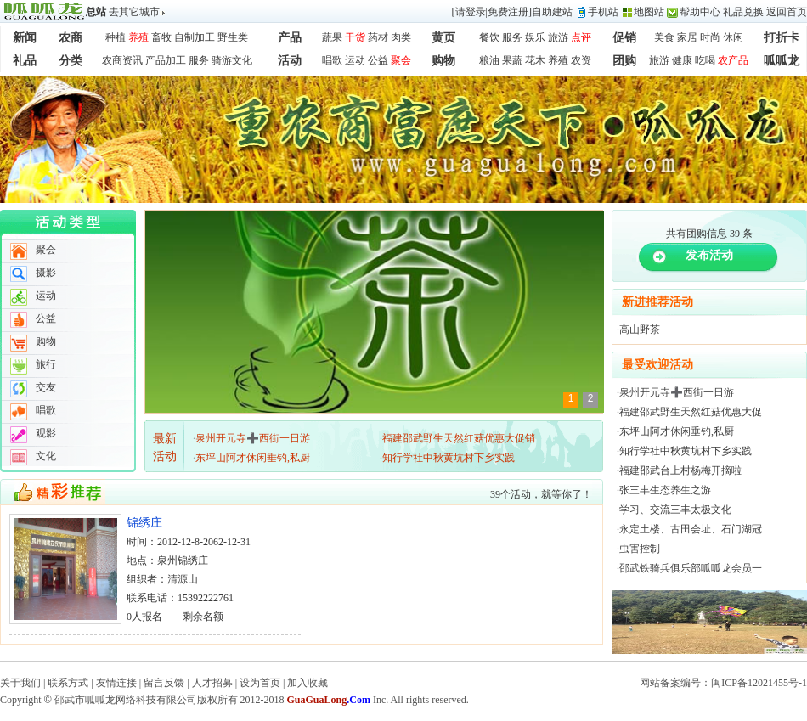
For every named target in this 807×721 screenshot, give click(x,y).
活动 (290, 60)
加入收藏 (307, 683)
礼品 (25, 60)
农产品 (733, 60)
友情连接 (116, 683)
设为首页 (260, 683)
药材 (378, 37)
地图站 (649, 12)
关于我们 (20, 683)
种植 (115, 37)
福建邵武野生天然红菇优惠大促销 (458, 438)
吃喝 (705, 60)
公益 (378, 60)
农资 (581, 60)
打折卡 (781, 37)
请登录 (470, 12)
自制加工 (194, 37)
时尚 (710, 37)
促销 (624, 37)
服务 (512, 37)
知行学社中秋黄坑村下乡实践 (448, 458)
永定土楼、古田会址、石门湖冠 (690, 529)
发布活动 (709, 255)
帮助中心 (700, 12)
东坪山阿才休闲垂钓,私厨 (252, 458)
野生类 (232, 37)
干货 (355, 37)
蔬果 (332, 37)
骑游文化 (232, 60)
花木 (535, 60)
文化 (46, 456)
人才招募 (212, 683)
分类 (70, 60)
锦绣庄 (144, 522)
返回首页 (786, 12)
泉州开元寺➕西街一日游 (252, 438)
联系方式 (68, 683)
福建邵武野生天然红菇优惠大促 (690, 412)
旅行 (46, 364)
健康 (682, 60)
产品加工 (165, 60)
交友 (46, 387)
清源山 (182, 579)
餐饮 (489, 37)
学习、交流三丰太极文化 (675, 509)
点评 (581, 37)
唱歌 (332, 60)
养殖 (138, 37)
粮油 (489, 60)
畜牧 (161, 37)
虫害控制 (639, 549)
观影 (46, 433)
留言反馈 (164, 683)
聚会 (401, 60)
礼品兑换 (743, 12)
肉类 (401, 37)
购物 (443, 60)
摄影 (46, 273)
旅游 (558, 37)
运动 (355, 60)
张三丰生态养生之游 (665, 490)
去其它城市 (134, 12)
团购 (624, 60)
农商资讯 (122, 60)
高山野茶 (639, 329)
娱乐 (535, 37)
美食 (664, 37)
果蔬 (512, 60)
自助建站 (552, 12)
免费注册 (508, 12)
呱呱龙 (781, 60)
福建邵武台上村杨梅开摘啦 (680, 470)
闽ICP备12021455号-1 (759, 683)
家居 (687, 37)
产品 (290, 37)
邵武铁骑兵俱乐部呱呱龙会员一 (690, 568)
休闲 (733, 37)
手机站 (603, 12)
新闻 (25, 37)
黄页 (443, 37)
